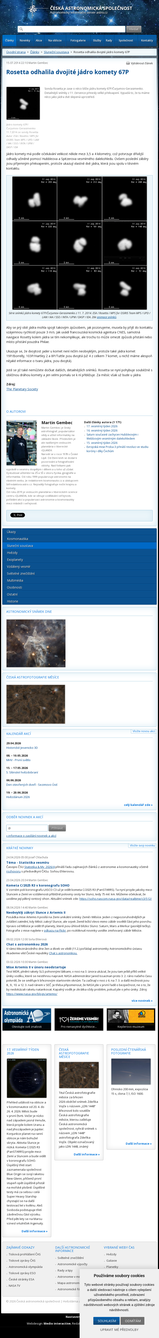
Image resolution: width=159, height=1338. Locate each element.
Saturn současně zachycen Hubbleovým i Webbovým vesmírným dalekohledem (112, 436)
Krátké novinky (19, 848)
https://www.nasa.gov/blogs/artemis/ (31, 994)
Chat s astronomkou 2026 (27, 944)
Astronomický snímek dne (29, 611)
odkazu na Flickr (55, 930)
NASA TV (14, 1286)
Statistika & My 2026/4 (39, 867)
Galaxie (111, 1260)
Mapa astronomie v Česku (75, 1283)
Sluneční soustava (56, 52)
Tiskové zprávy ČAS (22, 1260)
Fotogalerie (78, 40)
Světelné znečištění (21, 573)
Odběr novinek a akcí (24, 817)
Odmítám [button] (133, 1321)
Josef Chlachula (38, 857)
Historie (12, 601)
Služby (97, 40)
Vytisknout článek (142, 63)
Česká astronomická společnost (38, 1301)
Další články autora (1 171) (102, 422)
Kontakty (147, 40)
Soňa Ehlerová (38, 939)
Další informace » (35, 1231)
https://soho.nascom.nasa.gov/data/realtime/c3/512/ (115, 899)
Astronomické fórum (71, 1289)
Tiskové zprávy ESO (22, 1273)
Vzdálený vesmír (18, 566)
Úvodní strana (16, 52)
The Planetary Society (22, 389)
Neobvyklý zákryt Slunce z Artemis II (35, 912)
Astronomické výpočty (72, 1264)
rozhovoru (13, 871)
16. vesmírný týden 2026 (102, 430)
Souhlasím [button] (107, 1321)
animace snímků (106, 317)
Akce (39, 40)
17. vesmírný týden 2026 (102, 426)
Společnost (126, 40)
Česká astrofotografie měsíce (32, 677)
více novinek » (142, 1001)
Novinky (25, 40)
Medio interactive (57, 1323)
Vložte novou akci (144, 731)
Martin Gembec (38, 63)
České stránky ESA (21, 1279)
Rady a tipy (65, 1270)
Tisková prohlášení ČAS (25, 1254)
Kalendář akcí (18, 734)
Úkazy (11, 532)
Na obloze (55, 40)
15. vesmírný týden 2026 (102, 443)
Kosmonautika (17, 539)
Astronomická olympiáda (26, 1267)
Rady (109, 40)
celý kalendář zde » (138, 805)
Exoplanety (15, 559)
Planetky (112, 1267)
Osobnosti (14, 587)
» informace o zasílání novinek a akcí (31, 836)
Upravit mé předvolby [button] (119, 1329)
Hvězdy (12, 552)
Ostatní (12, 594)
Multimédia (15, 580)
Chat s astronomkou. (63, 953)
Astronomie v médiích (72, 1277)
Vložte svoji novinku (142, 845)
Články (9, 40)
